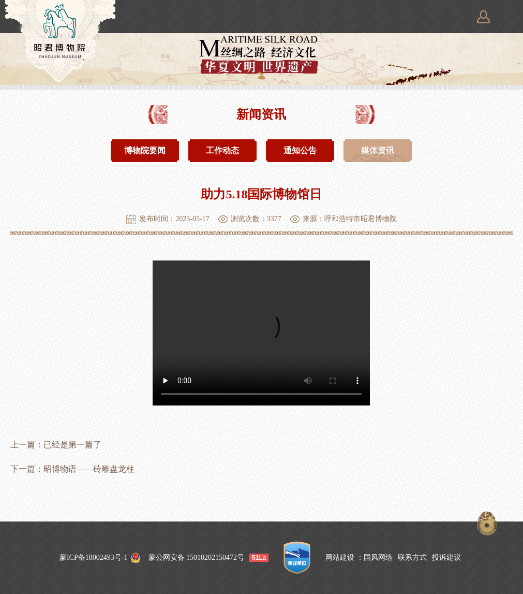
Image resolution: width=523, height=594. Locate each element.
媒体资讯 (378, 150)
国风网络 (378, 557)
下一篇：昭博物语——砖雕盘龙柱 (72, 469)
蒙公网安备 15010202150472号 (196, 557)
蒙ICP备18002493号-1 (93, 557)
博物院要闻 (145, 150)
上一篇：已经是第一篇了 (55, 444)
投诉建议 (446, 557)
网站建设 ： (344, 557)
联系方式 (412, 557)
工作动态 (222, 150)
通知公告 (300, 150)
